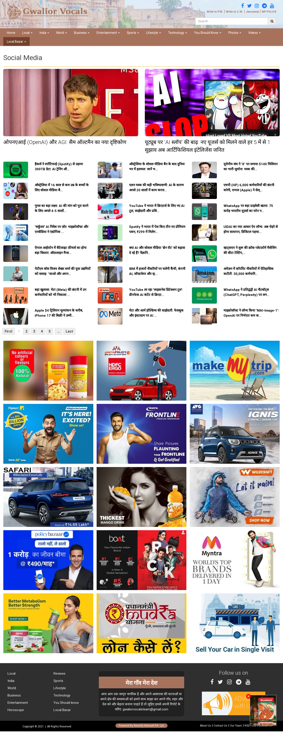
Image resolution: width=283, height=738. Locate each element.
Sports (133, 32)
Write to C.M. (234, 11)
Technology (177, 32)
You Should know (66, 703)
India (44, 32)
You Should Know (207, 32)
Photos (234, 32)
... (58, 331)
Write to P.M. (215, 11)
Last (69, 331)
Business (82, 32)
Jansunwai (252, 11)
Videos (254, 32)
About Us (205, 725)
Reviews (59, 674)
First (8, 331)
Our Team (236, 725)
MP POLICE (269, 11)
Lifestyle (153, 32)
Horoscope (15, 710)
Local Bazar (16, 41)
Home (11, 32)
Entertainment (108, 32)
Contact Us (220, 725)
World (61, 32)
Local (27, 32)
